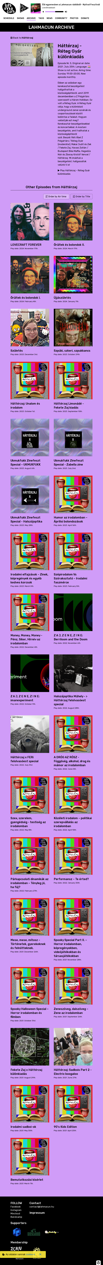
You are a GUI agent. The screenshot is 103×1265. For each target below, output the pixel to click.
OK (40, 1254)
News (49, 18)
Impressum (37, 1212)
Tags (41, 18)
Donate (85, 18)
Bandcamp (16, 1217)
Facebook (16, 1206)
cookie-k (30, 1254)
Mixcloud (15, 1213)
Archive (31, 18)
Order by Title (81, 196)
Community (61, 18)
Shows (20, 18)
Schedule (8, 18)
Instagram (16, 1210)
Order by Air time (56, 196)
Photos (74, 18)
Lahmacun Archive (52, 27)
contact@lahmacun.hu (41, 1206)
